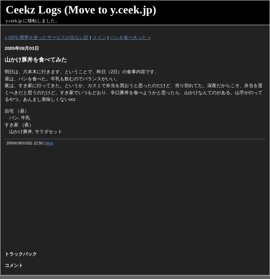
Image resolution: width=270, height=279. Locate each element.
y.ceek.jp (14, 20)
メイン (99, 37)
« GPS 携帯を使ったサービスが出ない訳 (47, 37)
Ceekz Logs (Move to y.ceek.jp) (81, 9)
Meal (49, 143)
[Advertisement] (135, 200)
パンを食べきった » (130, 37)
